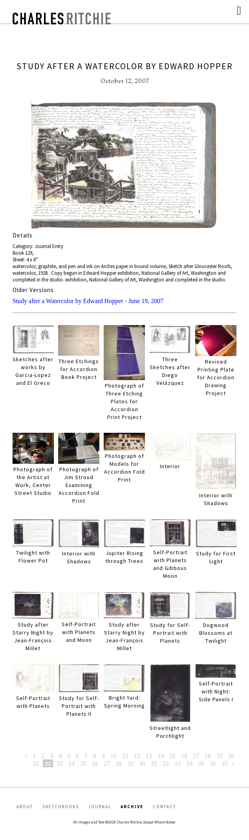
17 (196, 755)
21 (36, 763)
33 (177, 763)
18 (208, 755)
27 (107, 763)
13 (149, 755)
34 (189, 763)
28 (118, 763)
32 (166, 763)
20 (231, 755)
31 (154, 763)
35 (201, 763)
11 (125, 755)
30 (142, 763)
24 (71, 763)
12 (137, 755)
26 (95, 763)
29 (130, 763)
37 (225, 763)
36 (213, 763)
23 (60, 763)
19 (219, 755)
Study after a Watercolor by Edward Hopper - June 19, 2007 (88, 301)
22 (48, 763)
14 (160, 755)
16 (184, 755)
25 (83, 763)
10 (113, 755)
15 (172, 755)
